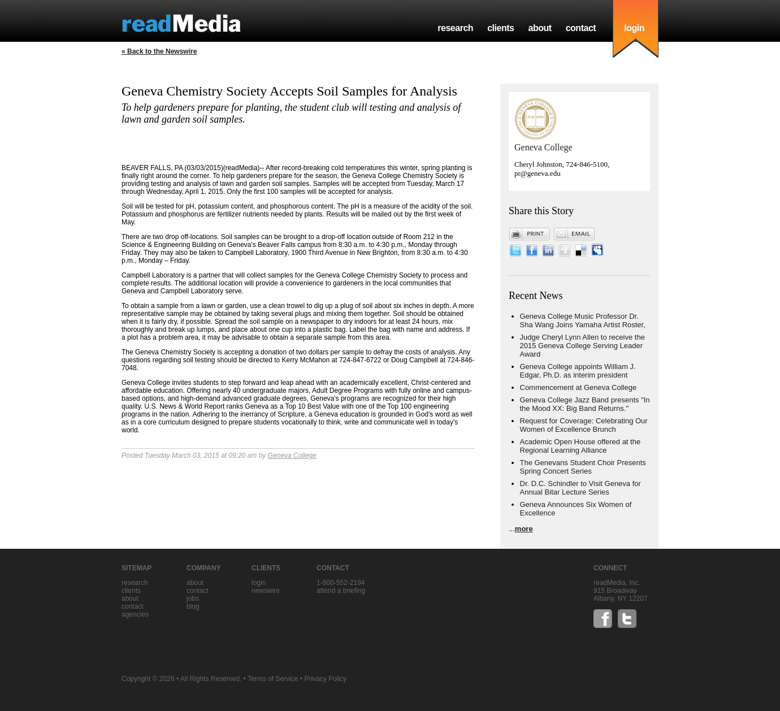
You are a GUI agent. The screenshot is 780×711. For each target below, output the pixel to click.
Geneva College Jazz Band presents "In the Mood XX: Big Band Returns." (585, 404)
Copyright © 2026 (148, 679)
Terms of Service (273, 679)
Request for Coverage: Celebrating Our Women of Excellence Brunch (584, 425)
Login (259, 583)
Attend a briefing (341, 591)
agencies (135, 614)
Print (530, 234)
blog (193, 606)
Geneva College (292, 455)
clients (500, 28)
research (455, 28)
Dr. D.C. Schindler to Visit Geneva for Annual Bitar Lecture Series (580, 487)
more (524, 528)
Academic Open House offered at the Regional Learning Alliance (580, 445)
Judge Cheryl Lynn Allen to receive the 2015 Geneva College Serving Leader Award (582, 345)
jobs (193, 598)
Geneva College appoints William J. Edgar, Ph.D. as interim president (578, 370)
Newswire (266, 591)
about (539, 28)
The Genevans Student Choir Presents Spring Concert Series (583, 466)
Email (574, 234)
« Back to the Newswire (159, 51)
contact (581, 28)
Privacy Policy (325, 679)
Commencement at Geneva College (578, 387)
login (634, 28)
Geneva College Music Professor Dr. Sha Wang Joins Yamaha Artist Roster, (582, 320)
